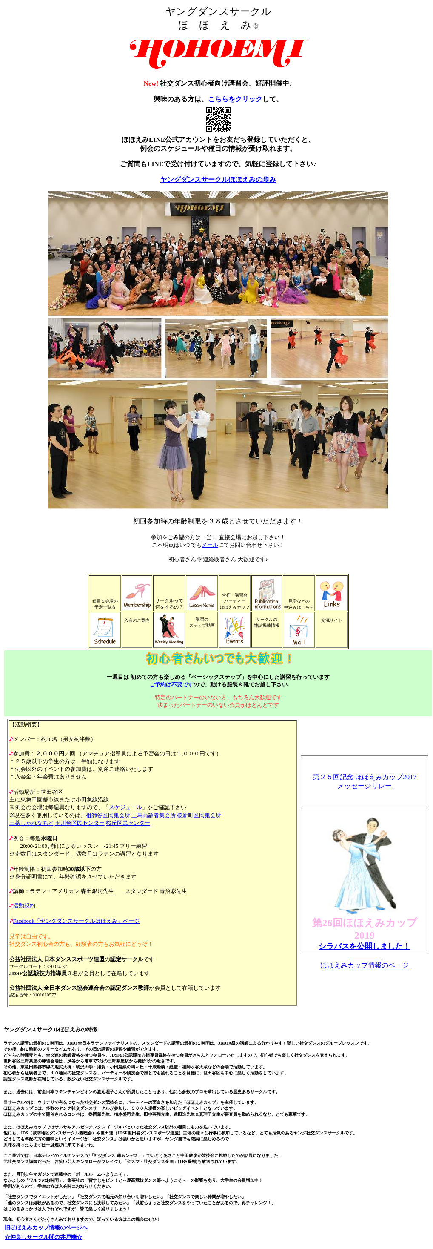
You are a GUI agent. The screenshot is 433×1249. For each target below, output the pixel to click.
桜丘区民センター (128, 823)
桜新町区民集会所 (199, 815)
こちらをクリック (235, 99)
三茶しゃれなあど (31, 823)
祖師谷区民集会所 (108, 815)
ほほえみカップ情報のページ (364, 965)
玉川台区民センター (80, 823)
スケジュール (125, 807)
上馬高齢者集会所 (153, 815)
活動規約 (24, 905)
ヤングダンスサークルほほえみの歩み (218, 179)
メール (210, 545)
